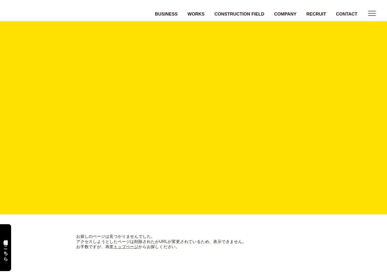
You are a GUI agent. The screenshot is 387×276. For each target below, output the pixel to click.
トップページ (126, 247)
